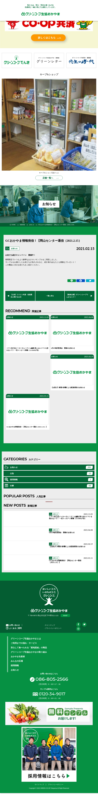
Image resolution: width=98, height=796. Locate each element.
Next (95, 126)
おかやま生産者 (18, 660)
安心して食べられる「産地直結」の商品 (29, 651)
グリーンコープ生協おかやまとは (26, 642)
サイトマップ (39, 788)
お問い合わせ (13, 629)
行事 (51, 489)
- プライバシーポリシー (53, 632)
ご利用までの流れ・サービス (24, 646)
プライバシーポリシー (55, 788)
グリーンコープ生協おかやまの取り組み (29, 655)
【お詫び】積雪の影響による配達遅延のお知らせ (70, 388)
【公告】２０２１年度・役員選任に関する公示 (21, 295)
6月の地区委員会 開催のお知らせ (65, 348)
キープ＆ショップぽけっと (49, 173)
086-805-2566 (49, 682)
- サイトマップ (49, 629)
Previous (3, 126)
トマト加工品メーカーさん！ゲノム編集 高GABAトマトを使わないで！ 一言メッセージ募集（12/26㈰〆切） (27, 350)
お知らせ (14, 248)
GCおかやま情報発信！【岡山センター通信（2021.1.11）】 (23, 429)
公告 (51, 476)
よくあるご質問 (14, 632)
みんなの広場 (17, 664)
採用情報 (51, 483)
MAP (65, 619)
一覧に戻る (49, 295)
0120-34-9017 (52, 697)
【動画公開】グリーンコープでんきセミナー (77, 295)
